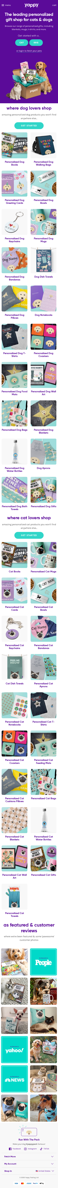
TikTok (44, 1149)
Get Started (29, 125)
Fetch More (10, 1156)
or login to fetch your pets (29, 50)
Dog (36, 42)
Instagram (30, 1149)
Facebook (15, 1149)
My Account (10, 1163)
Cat (22, 42)
